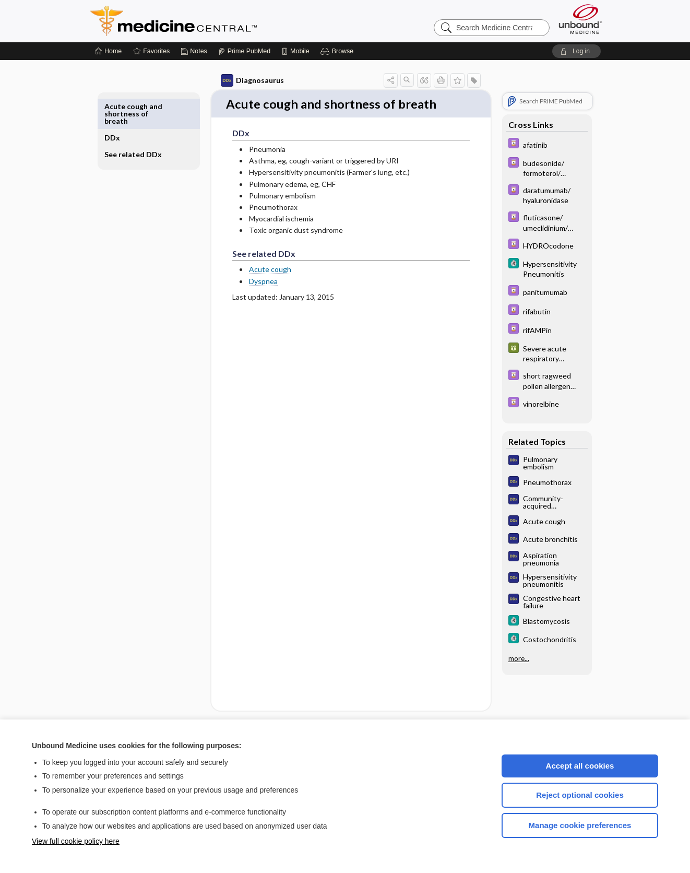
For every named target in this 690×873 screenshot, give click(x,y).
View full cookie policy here (76, 841)
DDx (124, 106)
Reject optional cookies (580, 795)
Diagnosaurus (240, 80)
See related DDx (136, 127)
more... (506, 658)
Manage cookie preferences (580, 825)
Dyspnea (251, 281)
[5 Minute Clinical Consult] (535, 268)
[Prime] (244, 51)
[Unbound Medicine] (580, 19)
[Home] (108, 51)
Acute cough (258, 270)
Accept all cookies (580, 765)
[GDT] (535, 353)
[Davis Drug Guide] (535, 144)
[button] (338, 51)
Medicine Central (219, 21)
